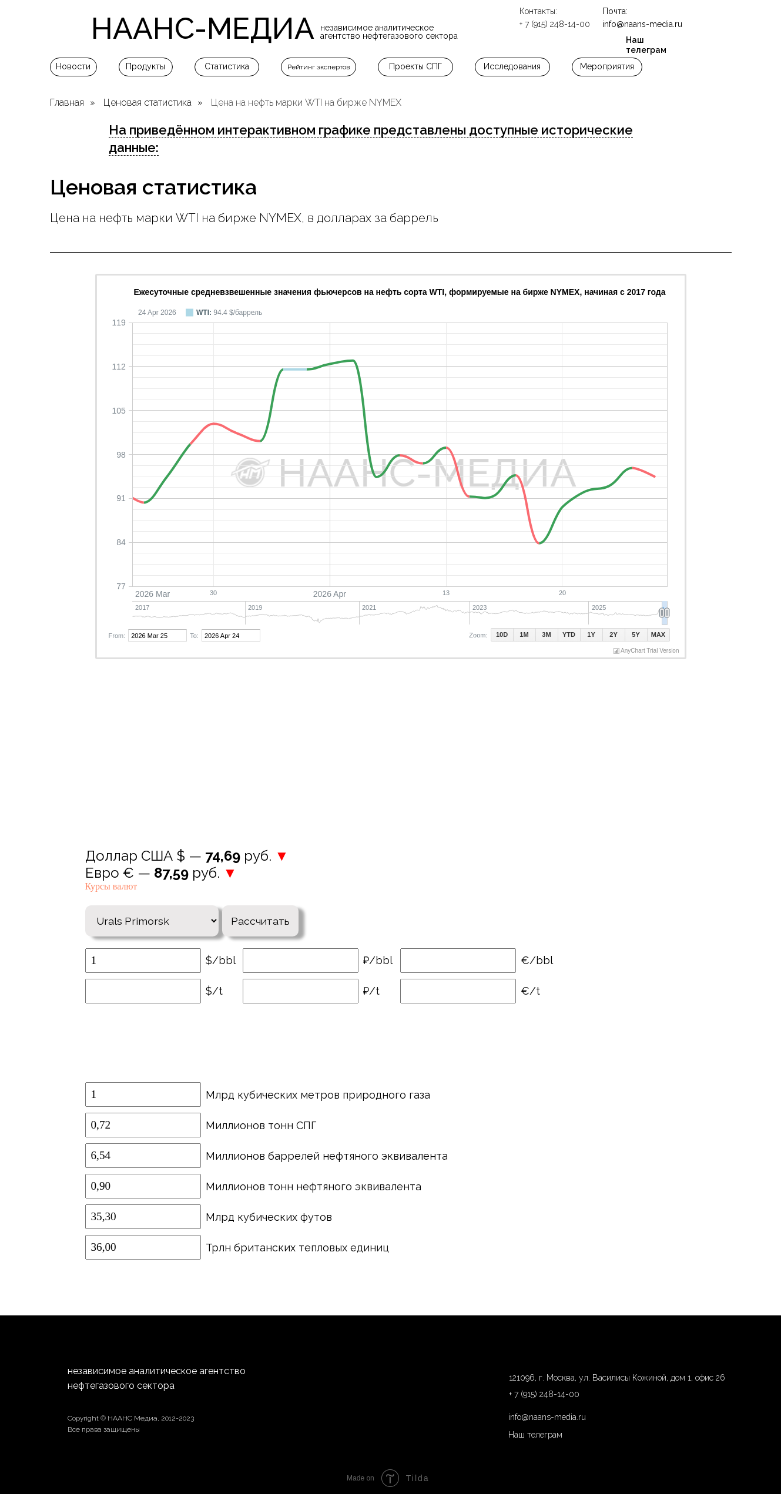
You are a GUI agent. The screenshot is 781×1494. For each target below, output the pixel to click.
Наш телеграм (646, 45)
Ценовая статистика (147, 102)
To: (194, 635)
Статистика (227, 66)
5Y (635, 634)
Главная (67, 102)
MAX (658, 634)
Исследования (512, 66)
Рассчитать (265, 916)
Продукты (145, 66)
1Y (591, 634)
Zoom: (478, 635)
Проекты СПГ (415, 66)
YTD (568, 634)
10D (502, 634)
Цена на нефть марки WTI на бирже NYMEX (306, 102)
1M (523, 634)
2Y (613, 634)
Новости (73, 66)
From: (117, 635)
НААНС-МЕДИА (202, 28)
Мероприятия (607, 66)
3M (546, 634)
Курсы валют (111, 886)
